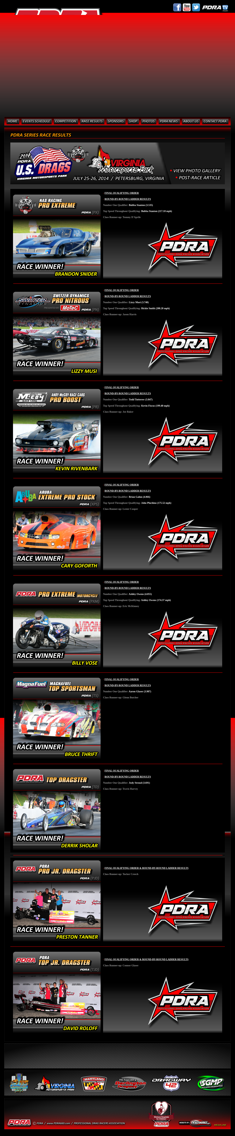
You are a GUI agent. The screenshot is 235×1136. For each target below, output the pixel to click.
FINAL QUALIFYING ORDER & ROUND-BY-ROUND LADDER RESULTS (146, 868)
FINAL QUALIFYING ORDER (122, 193)
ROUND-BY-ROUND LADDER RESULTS (128, 199)
